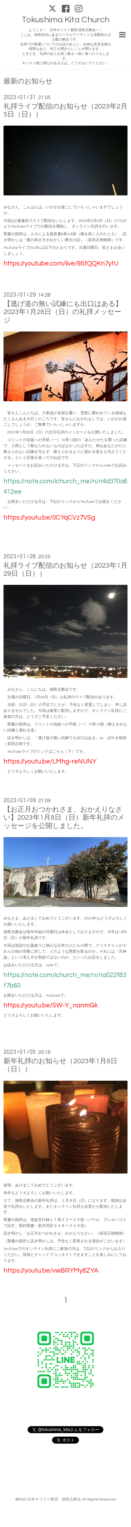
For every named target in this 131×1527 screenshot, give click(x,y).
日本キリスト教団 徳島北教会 (54, 1499)
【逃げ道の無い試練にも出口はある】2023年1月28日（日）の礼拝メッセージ (62, 312)
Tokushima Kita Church (65, 19)
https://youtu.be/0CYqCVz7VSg (49, 517)
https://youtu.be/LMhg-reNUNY (49, 761)
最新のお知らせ (27, 81)
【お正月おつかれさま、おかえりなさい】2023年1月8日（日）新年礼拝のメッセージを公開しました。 (63, 817)
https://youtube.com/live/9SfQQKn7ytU (60, 263)
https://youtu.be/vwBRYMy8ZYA (50, 1270)
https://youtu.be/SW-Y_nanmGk (50, 1005)
